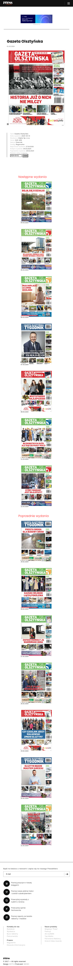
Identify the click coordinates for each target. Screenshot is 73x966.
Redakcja (10, 929)
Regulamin (11, 942)
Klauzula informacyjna (16, 945)
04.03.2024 (27, 149)
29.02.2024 (30, 151)
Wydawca (11, 931)
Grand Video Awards (53, 941)
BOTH (11, 964)
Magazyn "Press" (51, 929)
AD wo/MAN (49, 934)
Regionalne (20, 144)
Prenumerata (12, 936)
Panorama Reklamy (53, 938)
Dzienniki (19, 142)
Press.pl (48, 931)
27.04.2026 (30, 146)
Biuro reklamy (12, 934)
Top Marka (49, 936)
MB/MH (26, 964)
